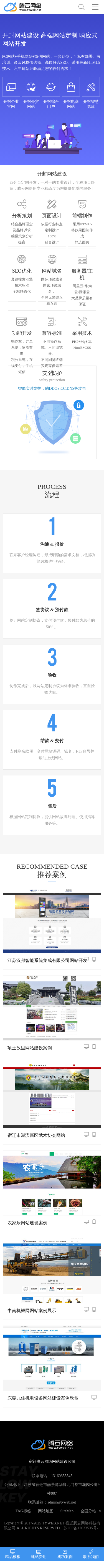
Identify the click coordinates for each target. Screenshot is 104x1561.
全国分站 (90, 1511)
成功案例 (65, 1554)
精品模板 (13, 1554)
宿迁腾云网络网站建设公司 (27, 7)
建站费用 (39, 1554)
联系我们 (91, 1554)
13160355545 (61, 1476)
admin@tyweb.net (61, 1502)
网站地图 (46, 1511)
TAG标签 (23, 1511)
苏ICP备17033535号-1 (82, 1528)
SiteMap (66, 1511)
